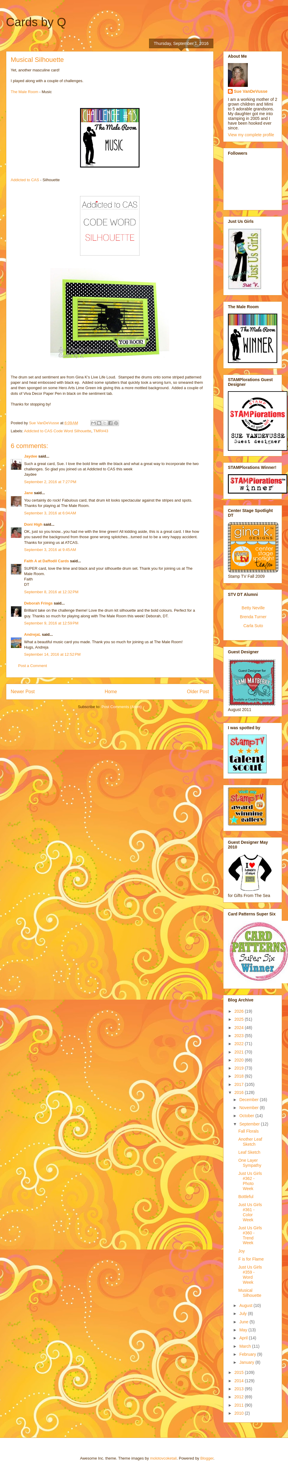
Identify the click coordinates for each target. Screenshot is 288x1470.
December (249, 1099)
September (250, 1124)
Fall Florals (248, 1131)
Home (111, 691)
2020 (239, 1060)
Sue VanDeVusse (250, 91)
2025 (239, 1019)
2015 (239, 1372)
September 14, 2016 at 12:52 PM (52, 654)
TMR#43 (100, 431)
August (246, 1305)
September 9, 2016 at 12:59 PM (51, 623)
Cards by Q (36, 22)
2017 (239, 1084)
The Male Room (24, 92)
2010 (239, 1413)
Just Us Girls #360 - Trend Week (250, 1235)
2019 (239, 1068)
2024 (239, 1027)
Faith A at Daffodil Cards (46, 561)
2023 (239, 1035)
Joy (241, 1251)
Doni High (33, 524)
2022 (239, 1043)
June (244, 1321)
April (244, 1338)
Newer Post (23, 691)
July (243, 1313)
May (243, 1329)
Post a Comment (32, 665)
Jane (28, 493)
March (245, 1346)
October (247, 1115)
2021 (239, 1052)
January (247, 1362)
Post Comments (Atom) (121, 707)
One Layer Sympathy (249, 1163)
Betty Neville (253, 607)
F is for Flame (251, 1259)
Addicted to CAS (25, 180)
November (249, 1107)
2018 (239, 1076)
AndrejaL (32, 634)
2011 (239, 1405)
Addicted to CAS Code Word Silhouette (57, 431)
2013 (239, 1388)
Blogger (206, 1458)
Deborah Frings (38, 603)
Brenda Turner (253, 616)
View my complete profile (251, 134)
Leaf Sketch (249, 1152)
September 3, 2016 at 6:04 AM (50, 513)
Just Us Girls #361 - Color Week (250, 1212)
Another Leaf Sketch (250, 1142)
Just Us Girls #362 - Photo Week (250, 1181)
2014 (239, 1380)
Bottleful (245, 1196)
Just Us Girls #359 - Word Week (250, 1274)
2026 (239, 1011)
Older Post (198, 691)
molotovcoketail (163, 1458)
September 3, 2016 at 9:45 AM (50, 549)
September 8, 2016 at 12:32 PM (51, 592)
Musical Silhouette (249, 1293)
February (248, 1354)
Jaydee (30, 456)
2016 (239, 1092)
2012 (239, 1396)
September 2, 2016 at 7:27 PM (50, 482)
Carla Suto (253, 625)
